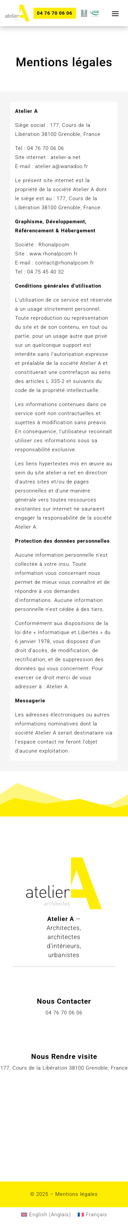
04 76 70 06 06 (54, 13)
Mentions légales (76, 1194)
